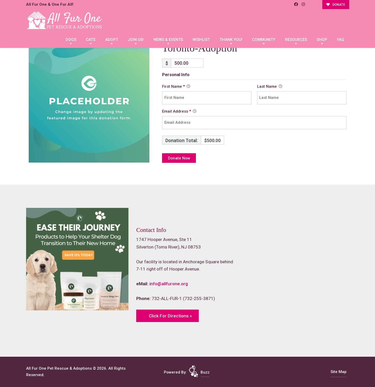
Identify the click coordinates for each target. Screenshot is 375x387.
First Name (176, 87)
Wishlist (201, 39)
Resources (296, 39)
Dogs (71, 39)
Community (263, 39)
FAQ (340, 39)
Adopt (111, 39)
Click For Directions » (170, 315)
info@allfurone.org (168, 283)
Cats (90, 39)
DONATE (335, 4)
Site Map (339, 371)
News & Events (168, 39)
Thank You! (231, 39)
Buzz (205, 372)
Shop (322, 39)
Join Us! (136, 39)
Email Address (179, 111)
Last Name (269, 87)
